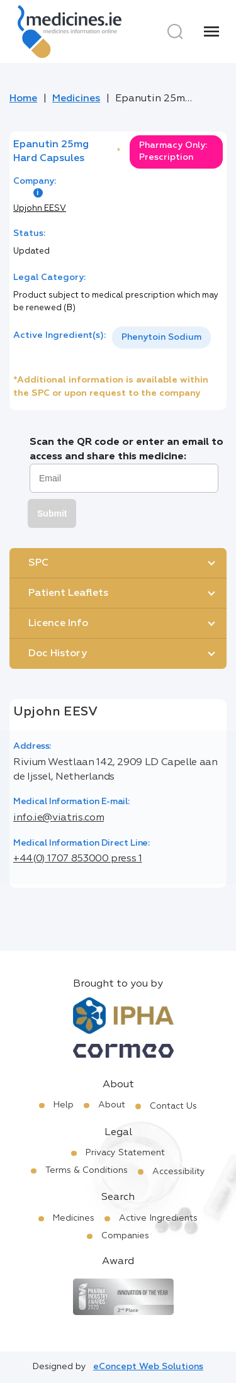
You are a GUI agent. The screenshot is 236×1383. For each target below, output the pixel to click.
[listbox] (161, 338)
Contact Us (173, 1106)
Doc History (57, 654)
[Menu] (211, 31)
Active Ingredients (158, 1218)
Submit (52, 513)
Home (23, 99)
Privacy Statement (125, 1152)
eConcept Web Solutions (148, 1366)
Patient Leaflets (68, 593)
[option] (161, 338)
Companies (125, 1235)
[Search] (175, 31)
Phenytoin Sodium (161, 337)
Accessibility (178, 1171)
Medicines (76, 99)
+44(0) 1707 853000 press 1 (77, 859)
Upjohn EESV (39, 208)
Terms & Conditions (86, 1170)
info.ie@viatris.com (58, 818)
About (111, 1104)
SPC (38, 563)
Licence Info (58, 624)
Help (63, 1104)
